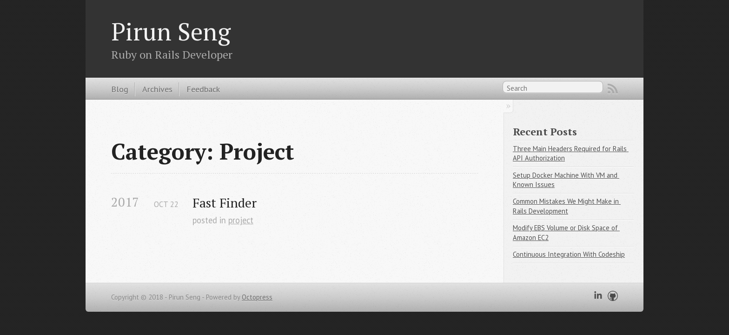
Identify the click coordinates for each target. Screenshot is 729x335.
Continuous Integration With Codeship (569, 254)
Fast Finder (224, 202)
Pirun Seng (171, 31)
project (240, 220)
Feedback (203, 88)
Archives (157, 88)
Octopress (257, 297)
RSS (613, 89)
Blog (119, 88)
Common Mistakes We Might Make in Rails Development (567, 206)
